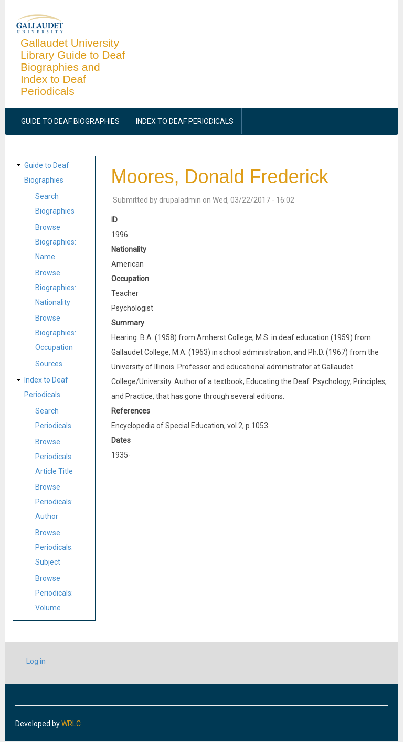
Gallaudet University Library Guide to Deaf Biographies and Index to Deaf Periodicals (72, 67)
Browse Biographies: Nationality (55, 287)
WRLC (71, 723)
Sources (48, 363)
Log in (36, 661)
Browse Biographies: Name (55, 242)
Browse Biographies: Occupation (55, 333)
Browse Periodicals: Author (54, 502)
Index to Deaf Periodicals (185, 121)
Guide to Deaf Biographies (70, 121)
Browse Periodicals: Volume (54, 593)
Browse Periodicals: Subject (54, 547)
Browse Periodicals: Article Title (54, 456)
